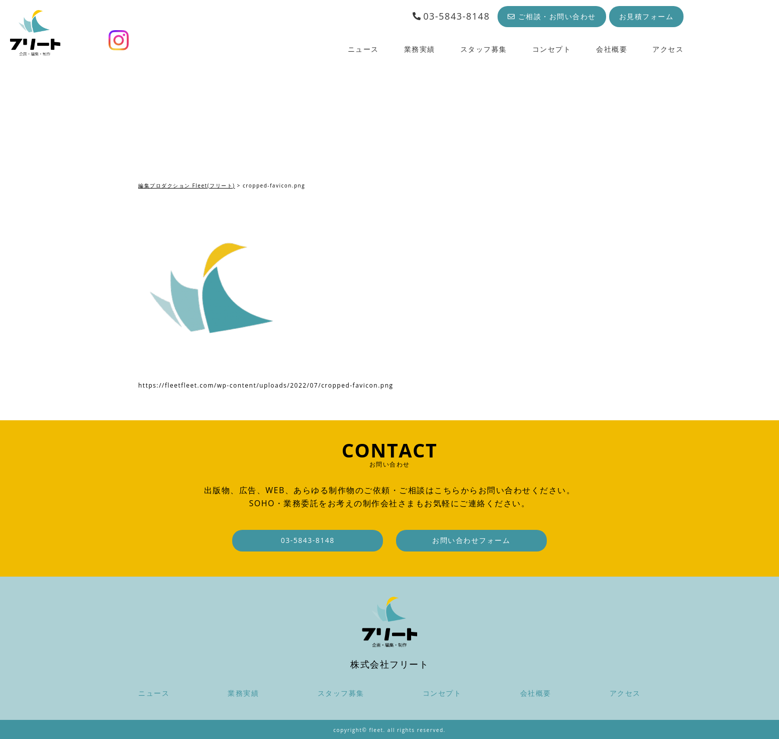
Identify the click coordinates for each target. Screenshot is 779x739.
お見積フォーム (646, 16)
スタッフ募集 (483, 49)
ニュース (363, 49)
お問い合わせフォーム (471, 540)
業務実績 (419, 49)
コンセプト (551, 49)
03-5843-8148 (451, 16)
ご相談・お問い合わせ (552, 16)
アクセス (668, 49)
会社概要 (611, 49)
